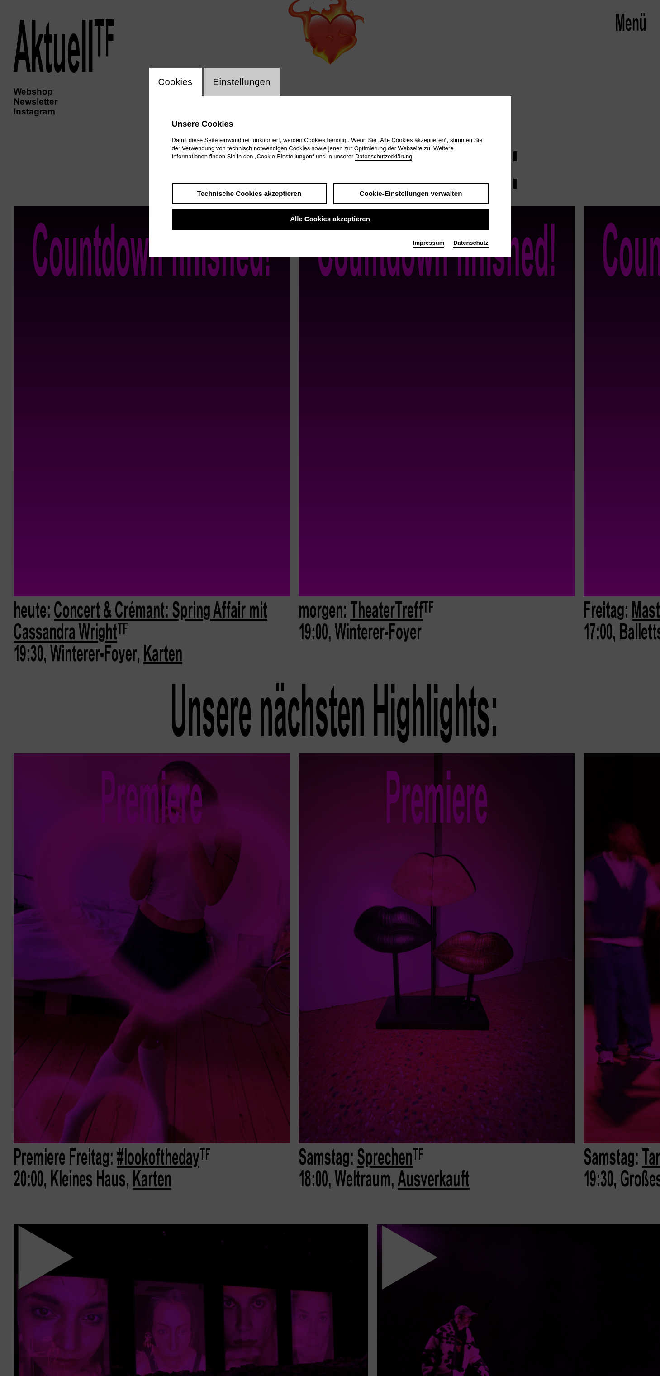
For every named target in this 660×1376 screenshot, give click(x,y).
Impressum (428, 243)
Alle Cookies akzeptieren (330, 220)
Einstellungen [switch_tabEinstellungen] (247, 82)
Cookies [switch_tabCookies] (177, 82)
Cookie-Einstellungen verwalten (411, 194)
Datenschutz (470, 243)
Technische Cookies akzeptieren (249, 194)
